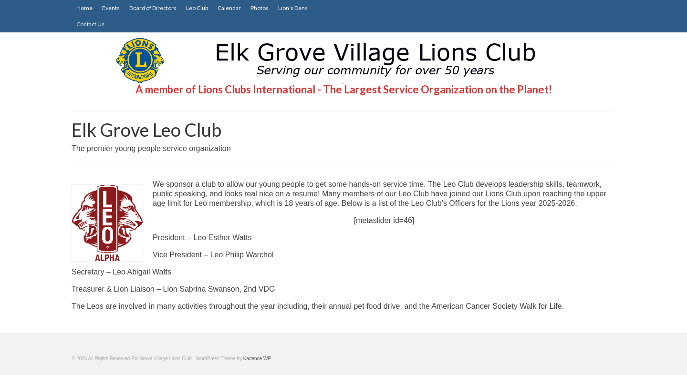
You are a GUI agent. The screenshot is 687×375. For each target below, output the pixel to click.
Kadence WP (257, 358)
